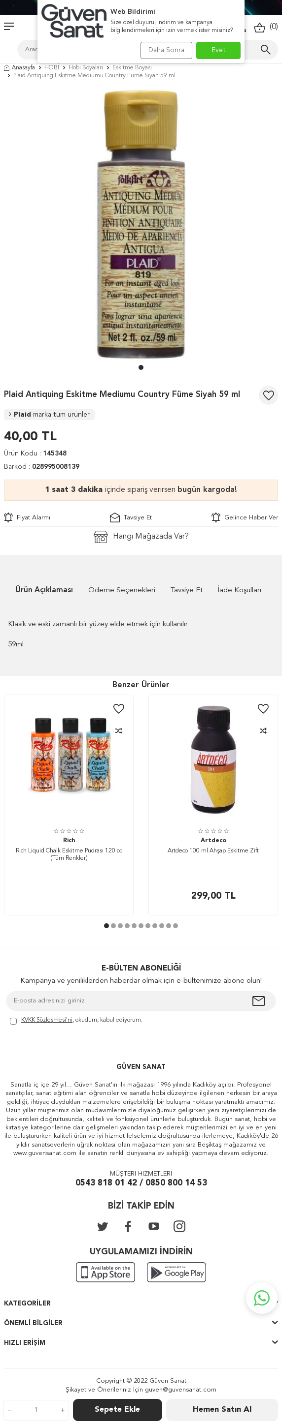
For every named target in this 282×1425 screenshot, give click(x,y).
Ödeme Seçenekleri (121, 590)
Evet (219, 50)
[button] (141, 367)
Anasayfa (19, 67)
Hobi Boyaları (86, 68)
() (266, 27)
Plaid (49, 414)
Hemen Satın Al (222, 1410)
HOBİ (51, 68)
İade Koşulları (239, 590)
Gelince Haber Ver (245, 517)
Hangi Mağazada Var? (141, 537)
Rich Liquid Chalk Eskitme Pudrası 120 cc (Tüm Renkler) (69, 855)
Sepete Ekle (117, 1410)
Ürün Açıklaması (44, 590)
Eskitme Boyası (132, 68)
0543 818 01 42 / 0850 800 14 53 (141, 1183)
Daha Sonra (166, 50)
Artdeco (213, 841)
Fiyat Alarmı (27, 517)
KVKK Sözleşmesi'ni (46, 1020)
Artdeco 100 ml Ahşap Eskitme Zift (213, 851)
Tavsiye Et (131, 517)
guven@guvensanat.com (180, 1390)
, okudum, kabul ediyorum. (76, 1021)
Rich (69, 841)
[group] (141, 224)
